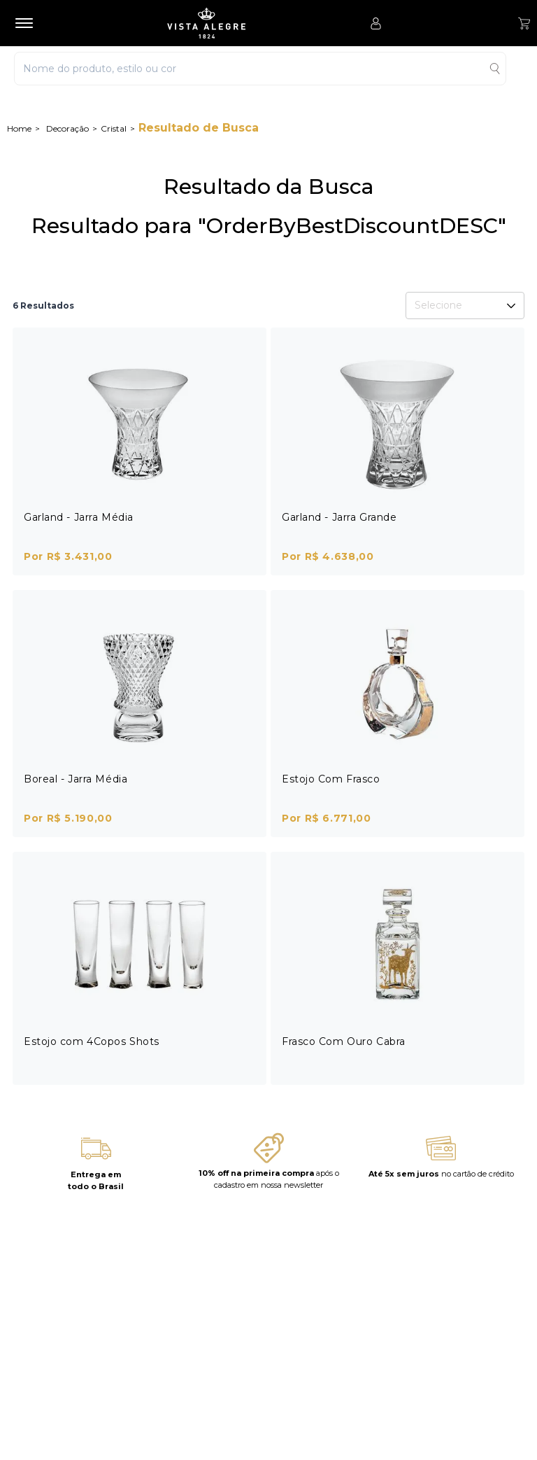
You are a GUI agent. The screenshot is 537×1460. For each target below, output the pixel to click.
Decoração (67, 128)
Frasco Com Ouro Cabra (344, 1041)
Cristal (114, 128)
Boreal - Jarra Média (75, 779)
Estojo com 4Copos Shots (91, 1041)
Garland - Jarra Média (79, 517)
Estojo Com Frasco (331, 779)
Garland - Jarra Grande (339, 517)
